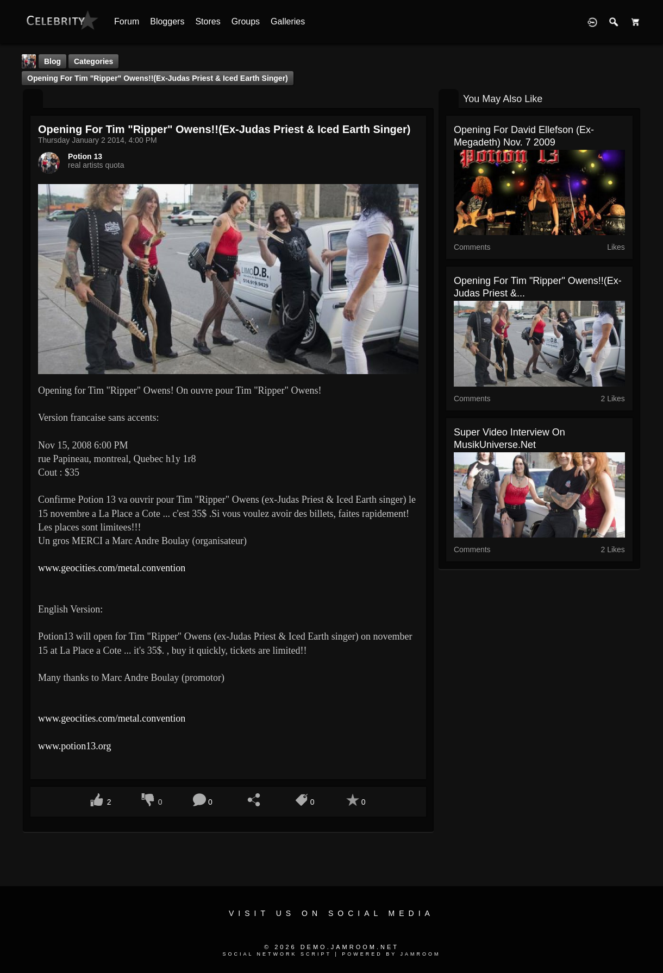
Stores (207, 21)
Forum (126, 21)
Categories (93, 61)
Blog (52, 61)
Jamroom (421, 954)
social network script (277, 954)
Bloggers (167, 21)
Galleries (288, 21)
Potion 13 (85, 156)
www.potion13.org (74, 746)
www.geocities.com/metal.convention (111, 568)
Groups (246, 21)
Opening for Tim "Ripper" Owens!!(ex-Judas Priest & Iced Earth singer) (157, 78)
